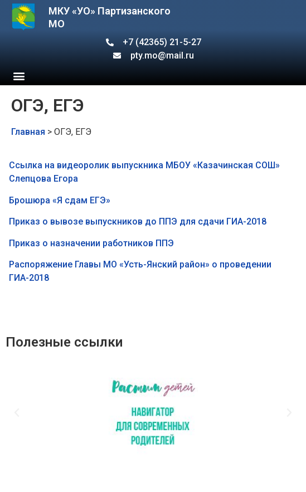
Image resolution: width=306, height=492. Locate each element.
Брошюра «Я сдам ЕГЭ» (59, 200)
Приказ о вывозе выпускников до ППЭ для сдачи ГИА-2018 (137, 221)
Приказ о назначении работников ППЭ (91, 243)
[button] (18, 75)
